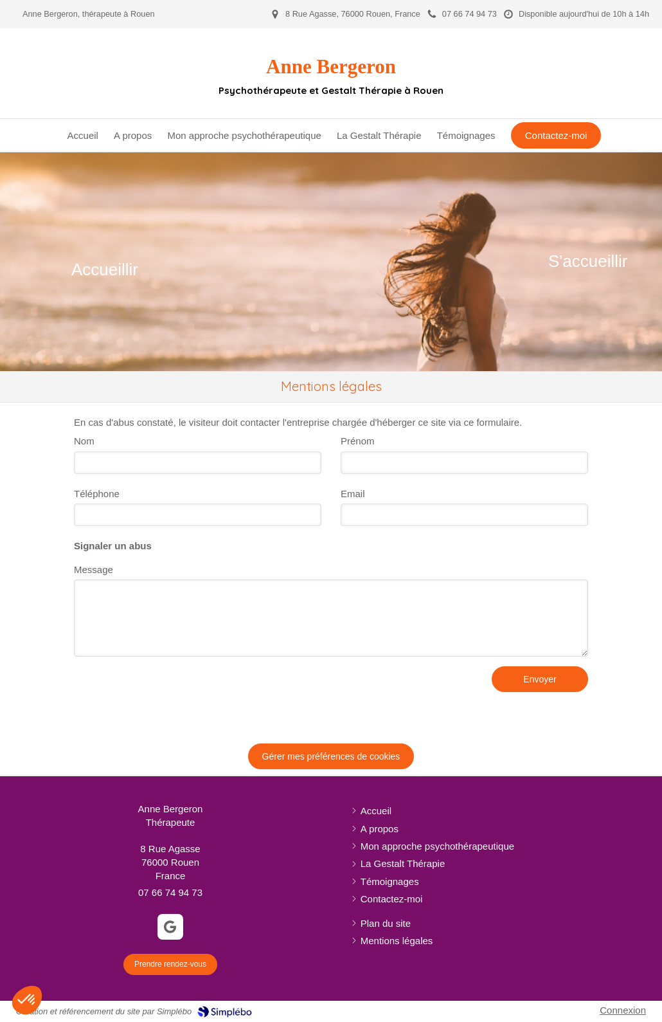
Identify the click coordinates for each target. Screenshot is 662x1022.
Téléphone (97, 493)
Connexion (623, 1010)
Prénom (358, 440)
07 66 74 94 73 (170, 892)
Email (353, 493)
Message (93, 569)
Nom (84, 440)
